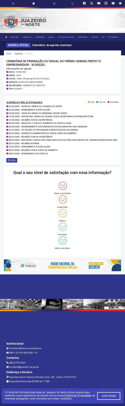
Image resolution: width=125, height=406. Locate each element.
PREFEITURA (14, 37)
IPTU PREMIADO (113, 37)
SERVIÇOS (51, 37)
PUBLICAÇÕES (83, 37)
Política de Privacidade (77, 395)
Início (9, 53)
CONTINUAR (109, 396)
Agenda (19, 53)
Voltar (12, 160)
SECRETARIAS (40, 37)
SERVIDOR (94, 37)
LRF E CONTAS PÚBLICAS (66, 37)
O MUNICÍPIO (27, 37)
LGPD (102, 37)
